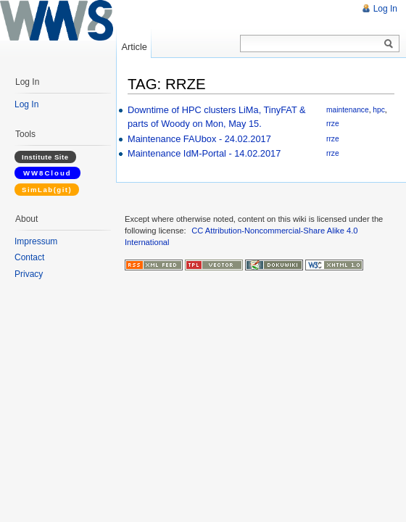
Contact (29, 257)
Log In (385, 9)
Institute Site (45, 157)
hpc (379, 110)
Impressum (35, 241)
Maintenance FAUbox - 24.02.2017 (199, 138)
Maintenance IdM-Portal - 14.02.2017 (204, 153)
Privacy (28, 274)
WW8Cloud (47, 173)
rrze (332, 124)
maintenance (347, 110)
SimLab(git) (47, 190)
